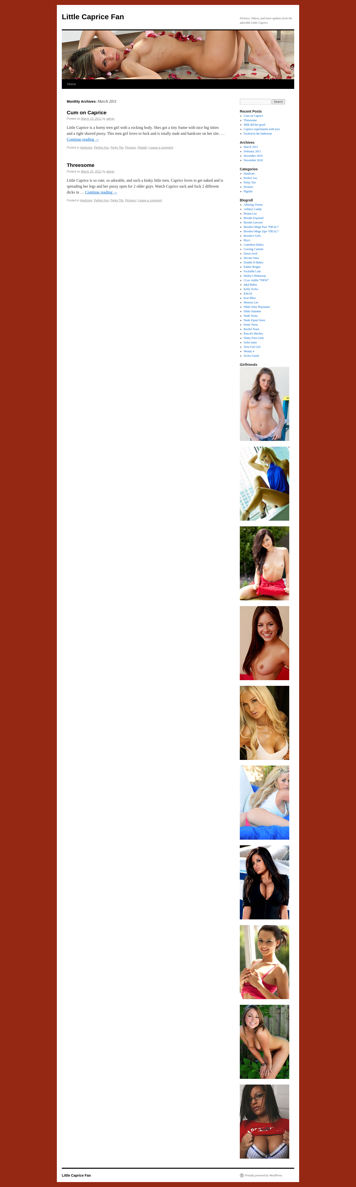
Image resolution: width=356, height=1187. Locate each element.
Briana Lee (250, 213)
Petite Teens (251, 324)
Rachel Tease (251, 329)
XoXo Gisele (251, 355)
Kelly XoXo (251, 289)
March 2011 (251, 147)
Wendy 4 (249, 351)
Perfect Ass (101, 147)
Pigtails (142, 147)
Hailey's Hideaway (255, 275)
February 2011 (252, 151)
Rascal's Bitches (253, 333)
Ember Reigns (252, 267)
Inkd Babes (250, 284)
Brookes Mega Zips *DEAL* (261, 231)
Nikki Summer (252, 311)
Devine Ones (251, 258)
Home (71, 84)
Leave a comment (161, 147)
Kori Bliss (250, 298)
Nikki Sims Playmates (257, 307)
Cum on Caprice (87, 112)
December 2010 (253, 156)
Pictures (130, 147)
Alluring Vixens (253, 204)
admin (110, 118)
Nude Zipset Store (254, 320)
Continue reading (83, 139)
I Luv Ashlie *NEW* (256, 280)
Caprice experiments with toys (262, 129)
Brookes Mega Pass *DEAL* (261, 227)
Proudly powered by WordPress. (264, 1175)
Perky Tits (117, 147)
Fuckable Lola (252, 271)
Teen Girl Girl (252, 347)
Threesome (80, 165)
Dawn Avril (250, 253)
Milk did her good (254, 124)
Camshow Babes (254, 244)
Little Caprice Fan (93, 17)
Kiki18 (248, 293)
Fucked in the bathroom (258, 133)
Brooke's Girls (252, 235)
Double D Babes (253, 262)
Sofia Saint (250, 342)
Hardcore (86, 147)
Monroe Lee (251, 302)
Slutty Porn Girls (254, 338)
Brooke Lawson (253, 222)
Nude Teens (251, 315)
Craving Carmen (254, 249)
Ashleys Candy (253, 209)
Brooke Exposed (254, 218)
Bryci (247, 240)
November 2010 (253, 160)
